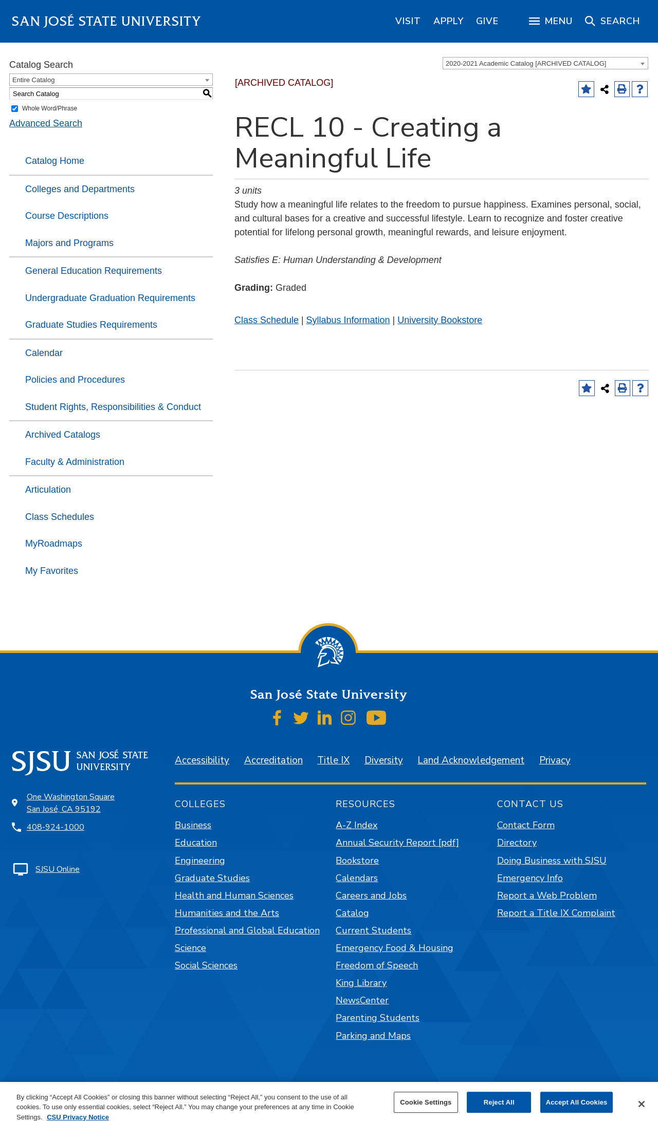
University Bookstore (439, 320)
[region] (408, 21)
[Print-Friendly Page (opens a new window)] (622, 89)
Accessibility (202, 760)
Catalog (352, 913)
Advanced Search (45, 123)
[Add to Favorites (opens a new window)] (586, 89)
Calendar (44, 353)
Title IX (333, 760)
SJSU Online (57, 869)
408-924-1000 (55, 827)
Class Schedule (266, 320)
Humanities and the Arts (227, 913)
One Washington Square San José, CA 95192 (71, 803)
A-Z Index (356, 825)
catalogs (179, 1106)
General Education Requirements (93, 271)
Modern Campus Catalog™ (450, 1106)
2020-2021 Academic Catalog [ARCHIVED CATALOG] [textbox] (526, 63)
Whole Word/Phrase (49, 108)
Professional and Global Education (247, 930)
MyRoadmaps (53, 543)
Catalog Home (54, 161)
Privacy (555, 760)
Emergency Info (530, 878)
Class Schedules (59, 517)
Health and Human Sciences (234, 895)
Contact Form (526, 825)
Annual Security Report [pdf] (397, 842)
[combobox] (545, 63)
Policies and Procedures (75, 380)
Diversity (383, 760)
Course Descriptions (66, 216)
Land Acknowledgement (470, 760)
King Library (361, 983)
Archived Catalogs (62, 434)
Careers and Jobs (371, 895)
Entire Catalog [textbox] (33, 80)
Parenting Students (377, 1018)
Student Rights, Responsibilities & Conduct (113, 407)
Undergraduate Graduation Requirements (110, 298)
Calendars (357, 878)
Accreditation (273, 760)
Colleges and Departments (80, 189)
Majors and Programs (69, 243)
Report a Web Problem (547, 895)
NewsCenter (362, 1000)
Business (193, 825)
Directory (517, 842)
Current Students (373, 930)
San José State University (107, 21)
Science (190, 948)
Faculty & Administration (74, 462)
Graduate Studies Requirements (91, 325)
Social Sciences (206, 965)
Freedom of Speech (377, 965)
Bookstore (357, 860)
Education (196, 842)
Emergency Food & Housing (394, 948)
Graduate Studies (212, 878)
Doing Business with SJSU (552, 860)
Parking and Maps (373, 1036)
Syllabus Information (348, 320)
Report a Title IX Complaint (556, 913)
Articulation (48, 489)
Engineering (200, 860)
